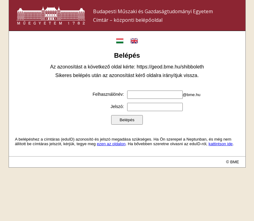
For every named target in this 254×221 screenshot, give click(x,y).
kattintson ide (221, 144)
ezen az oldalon (111, 144)
